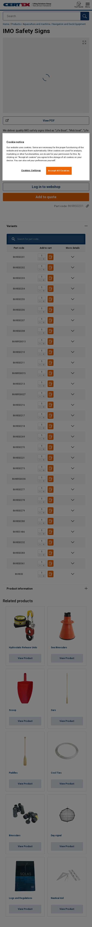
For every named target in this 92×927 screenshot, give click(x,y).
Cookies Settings (31, 170)
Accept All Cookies (59, 170)
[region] (46, 157)
